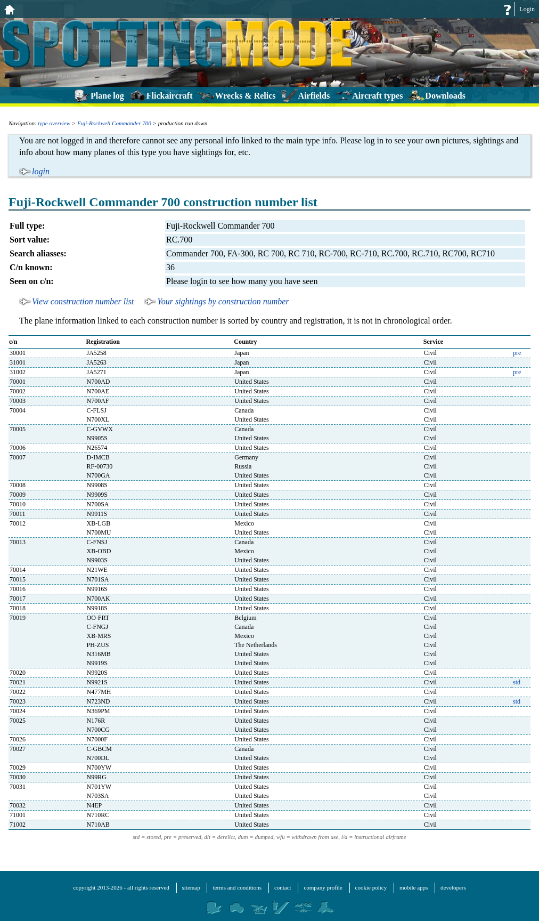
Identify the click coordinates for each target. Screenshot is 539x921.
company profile (323, 887)
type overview (54, 123)
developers (453, 887)
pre (517, 353)
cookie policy (371, 887)
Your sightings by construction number (223, 301)
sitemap (191, 887)
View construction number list (83, 301)
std (516, 682)
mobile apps (413, 887)
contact (282, 887)
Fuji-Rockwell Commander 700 (114, 123)
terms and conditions (237, 887)
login (41, 171)
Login (527, 9)
